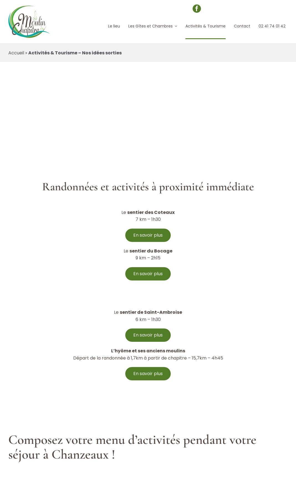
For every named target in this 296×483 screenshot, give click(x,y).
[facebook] (197, 8)
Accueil (16, 53)
